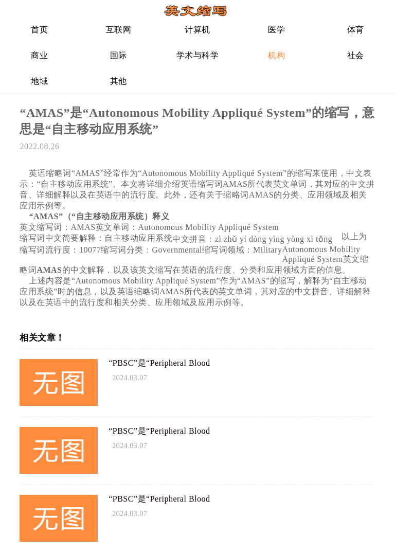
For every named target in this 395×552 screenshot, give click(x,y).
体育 (355, 29)
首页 (39, 29)
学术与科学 (197, 55)
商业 (39, 55)
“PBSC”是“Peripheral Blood (159, 363)
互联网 (119, 29)
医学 (276, 29)
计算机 (197, 29)
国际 (118, 55)
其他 (118, 81)
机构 (276, 55)
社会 (355, 55)
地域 (39, 81)
